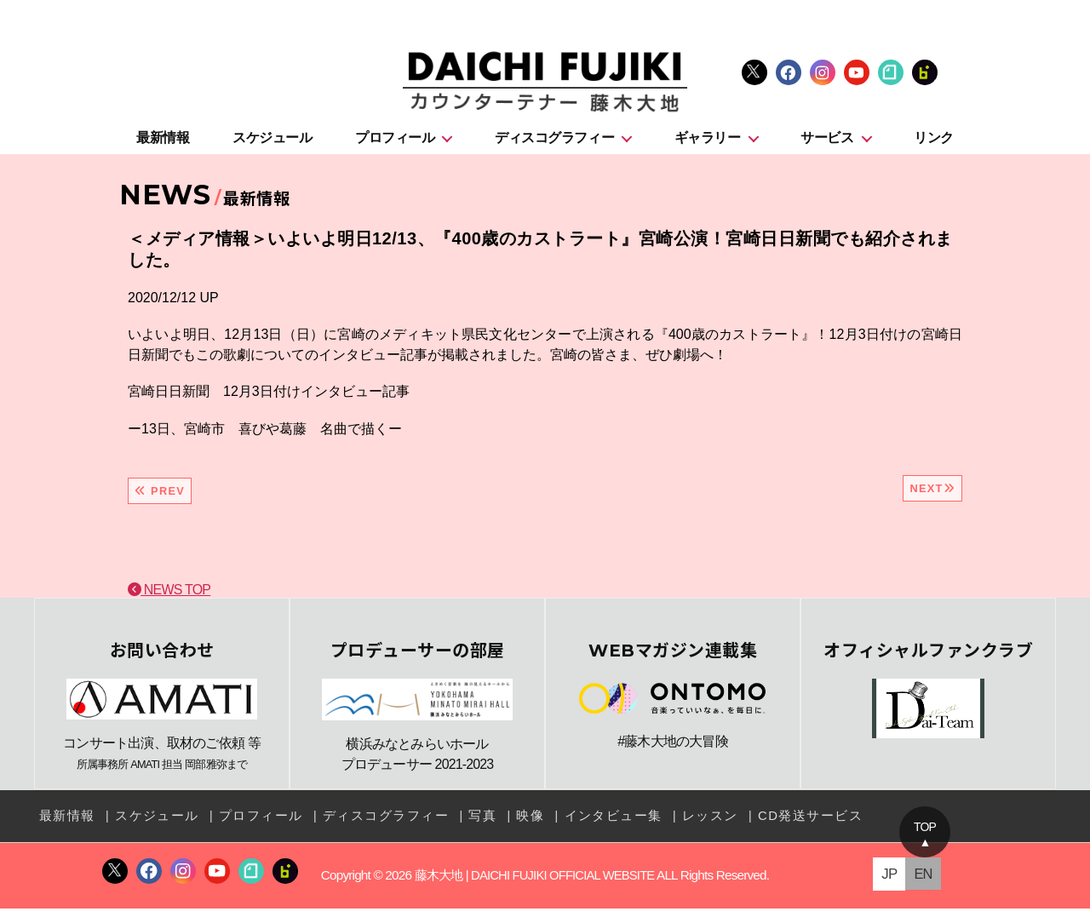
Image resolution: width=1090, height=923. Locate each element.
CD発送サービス (769, 832)
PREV (160, 499)
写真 (458, 832)
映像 (504, 832)
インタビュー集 (583, 832)
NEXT (932, 496)
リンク (934, 146)
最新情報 (162, 146)
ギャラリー (707, 146)
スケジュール (272, 146)
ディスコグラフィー (554, 146)
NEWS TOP (169, 598)
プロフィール (394, 146)
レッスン (675, 832)
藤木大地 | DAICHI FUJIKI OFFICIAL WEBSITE (534, 889)
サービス (826, 146)
